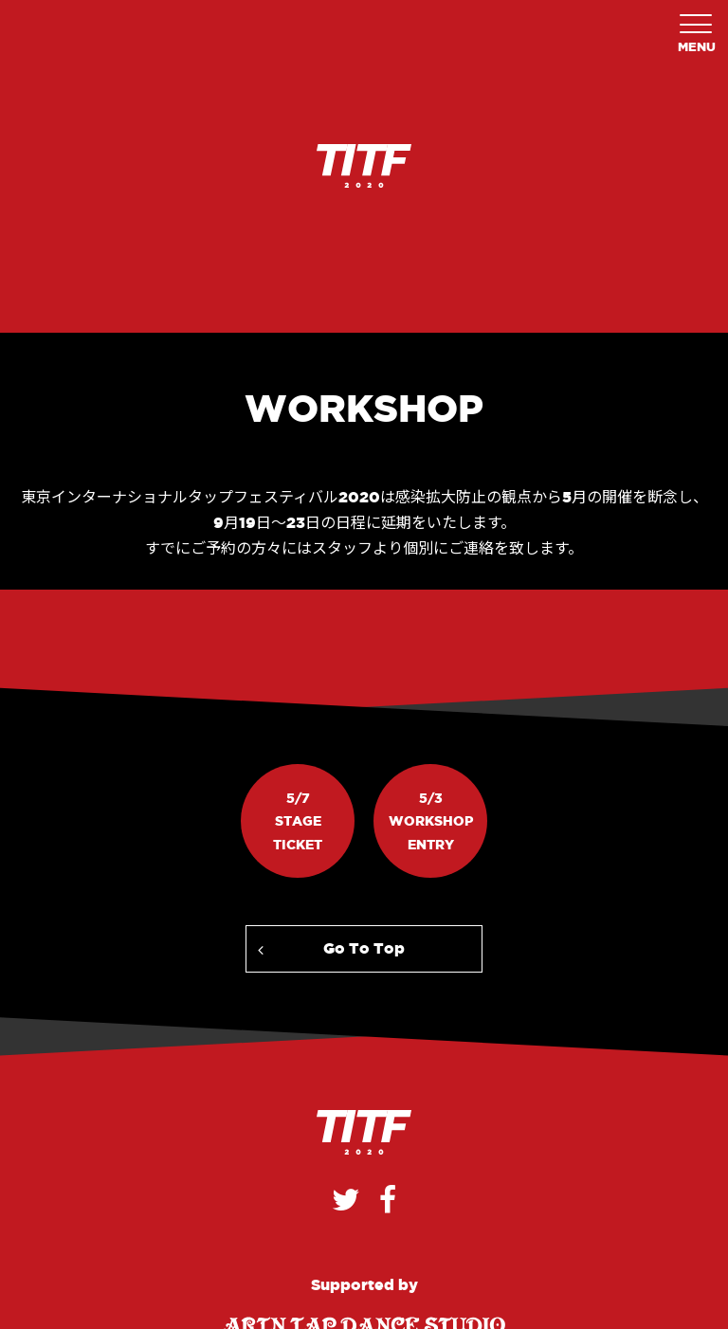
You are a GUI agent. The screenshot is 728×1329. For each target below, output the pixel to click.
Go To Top (364, 947)
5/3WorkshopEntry (431, 821)
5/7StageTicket (297, 821)
